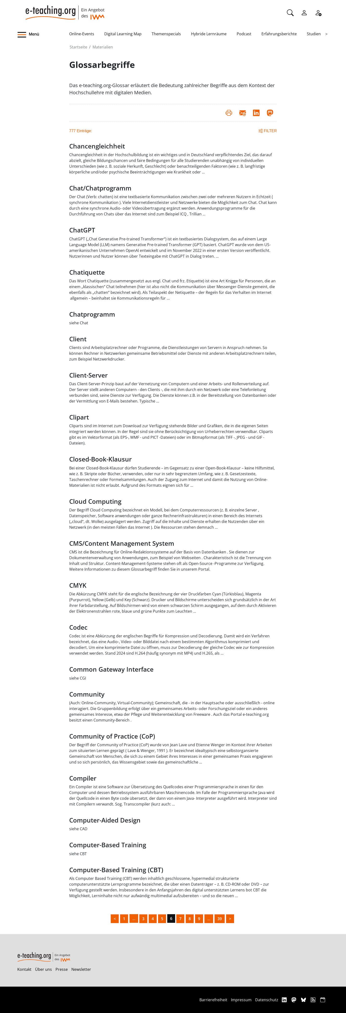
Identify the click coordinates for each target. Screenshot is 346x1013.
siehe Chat (78, 323)
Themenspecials (166, 33)
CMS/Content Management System (121, 543)
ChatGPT (82, 230)
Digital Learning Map (123, 33)
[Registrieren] (318, 12)
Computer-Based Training (107, 845)
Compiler (82, 778)
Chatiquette (87, 272)
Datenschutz (266, 999)
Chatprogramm (92, 314)
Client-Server (88, 375)
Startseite (78, 47)
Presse (62, 969)
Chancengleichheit (97, 146)
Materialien (103, 47)
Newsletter (81, 969)
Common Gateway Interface (111, 669)
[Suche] (290, 12)
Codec (78, 627)
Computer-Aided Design (105, 820)
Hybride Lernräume (209, 33)
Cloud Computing (95, 501)
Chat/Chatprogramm (100, 188)
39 (219, 918)
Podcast (244, 33)
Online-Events (81, 33)
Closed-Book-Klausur (100, 459)
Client (77, 339)
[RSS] (314, 999)
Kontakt (24, 969)
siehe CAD (78, 828)
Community (87, 694)
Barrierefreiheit (213, 999)
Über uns (43, 969)
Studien (314, 33)
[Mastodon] (294, 999)
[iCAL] (322, 999)
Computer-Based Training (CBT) (116, 870)
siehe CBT (78, 853)
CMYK (77, 585)
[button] (43, 34)
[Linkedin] (285, 999)
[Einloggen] (304, 12)
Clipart (79, 417)
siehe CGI (77, 678)
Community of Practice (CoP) (112, 736)
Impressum (241, 999)
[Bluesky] (304, 999)
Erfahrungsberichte (279, 33)
